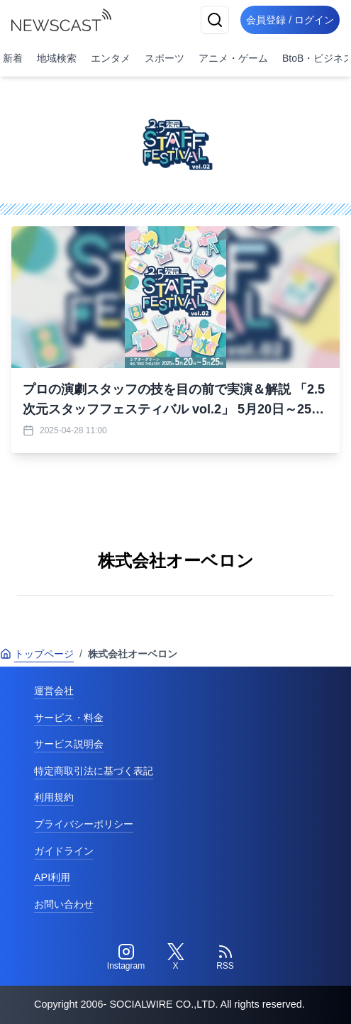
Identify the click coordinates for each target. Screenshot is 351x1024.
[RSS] (225, 957)
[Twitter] (176, 957)
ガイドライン (64, 851)
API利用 (52, 877)
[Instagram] (126, 957)
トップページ (37, 654)
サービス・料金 (69, 717)
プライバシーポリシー (83, 824)
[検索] (215, 20)
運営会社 (54, 690)
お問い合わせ (64, 904)
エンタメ (110, 58)
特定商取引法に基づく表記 (93, 771)
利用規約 (54, 797)
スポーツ (164, 58)
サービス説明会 (69, 744)
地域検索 (57, 58)
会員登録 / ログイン (290, 20)
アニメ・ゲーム (233, 58)
